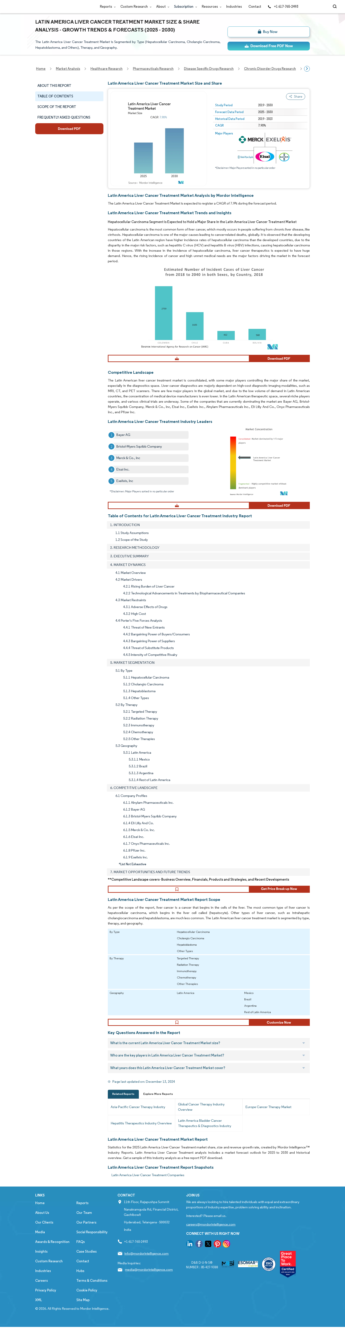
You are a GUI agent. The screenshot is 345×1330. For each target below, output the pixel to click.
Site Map (83, 1306)
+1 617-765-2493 (283, 6)
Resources (211, 6)
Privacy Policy (45, 1296)
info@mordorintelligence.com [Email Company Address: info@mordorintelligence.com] (146, 1259)
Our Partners (86, 1228)
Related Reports (123, 1100)
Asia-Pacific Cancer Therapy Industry (138, 1113)
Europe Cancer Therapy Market (268, 1113)
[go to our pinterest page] (217, 1250)
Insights (41, 1258)
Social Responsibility (92, 1238)
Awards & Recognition (52, 1248)
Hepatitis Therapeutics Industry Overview (141, 1129)
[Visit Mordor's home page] (61, 6)
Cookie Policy (86, 1296)
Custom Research (135, 6)
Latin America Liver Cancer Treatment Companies (147, 1181)
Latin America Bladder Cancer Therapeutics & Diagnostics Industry (204, 1129)
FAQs (80, 1248)
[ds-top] (269, 46)
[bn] (269, 31)
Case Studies (86, 1258)
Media (40, 1238)
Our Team (84, 1219)
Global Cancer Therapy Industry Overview (201, 1113)
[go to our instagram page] (226, 1250)
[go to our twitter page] (208, 1250)
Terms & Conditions (91, 1287)
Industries (234, 6)
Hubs (80, 1277)
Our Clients (44, 1228)
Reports (107, 6)
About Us (42, 1219)
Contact (254, 6)
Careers (41, 1287)
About (161, 6)
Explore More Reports (158, 1100)
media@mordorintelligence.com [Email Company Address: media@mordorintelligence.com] (149, 1276)
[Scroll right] (307, 69)
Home (40, 1209)
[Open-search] (335, 6)
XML (38, 1306)
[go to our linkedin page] (190, 1250)
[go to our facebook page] (199, 1250)
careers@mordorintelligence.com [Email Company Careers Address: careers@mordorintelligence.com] (210, 1230)
